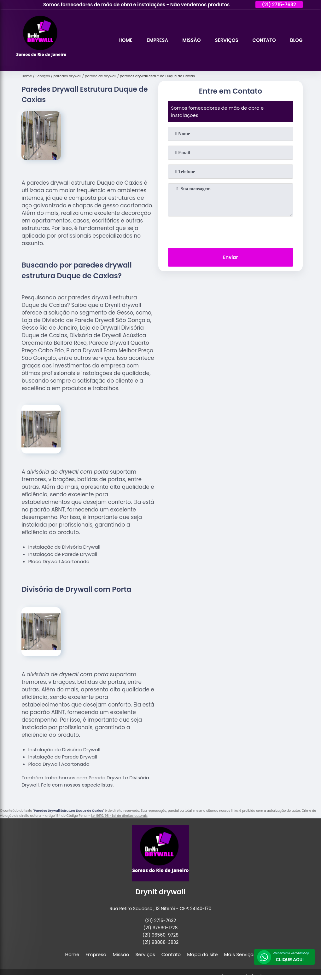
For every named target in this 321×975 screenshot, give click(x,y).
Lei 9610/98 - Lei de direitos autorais (119, 815)
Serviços (226, 40)
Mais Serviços (240, 954)
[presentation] (230, 230)
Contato (264, 40)
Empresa (157, 40)
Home (125, 40)
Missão (191, 40)
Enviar (230, 257)
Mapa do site (202, 954)
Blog (296, 40)
